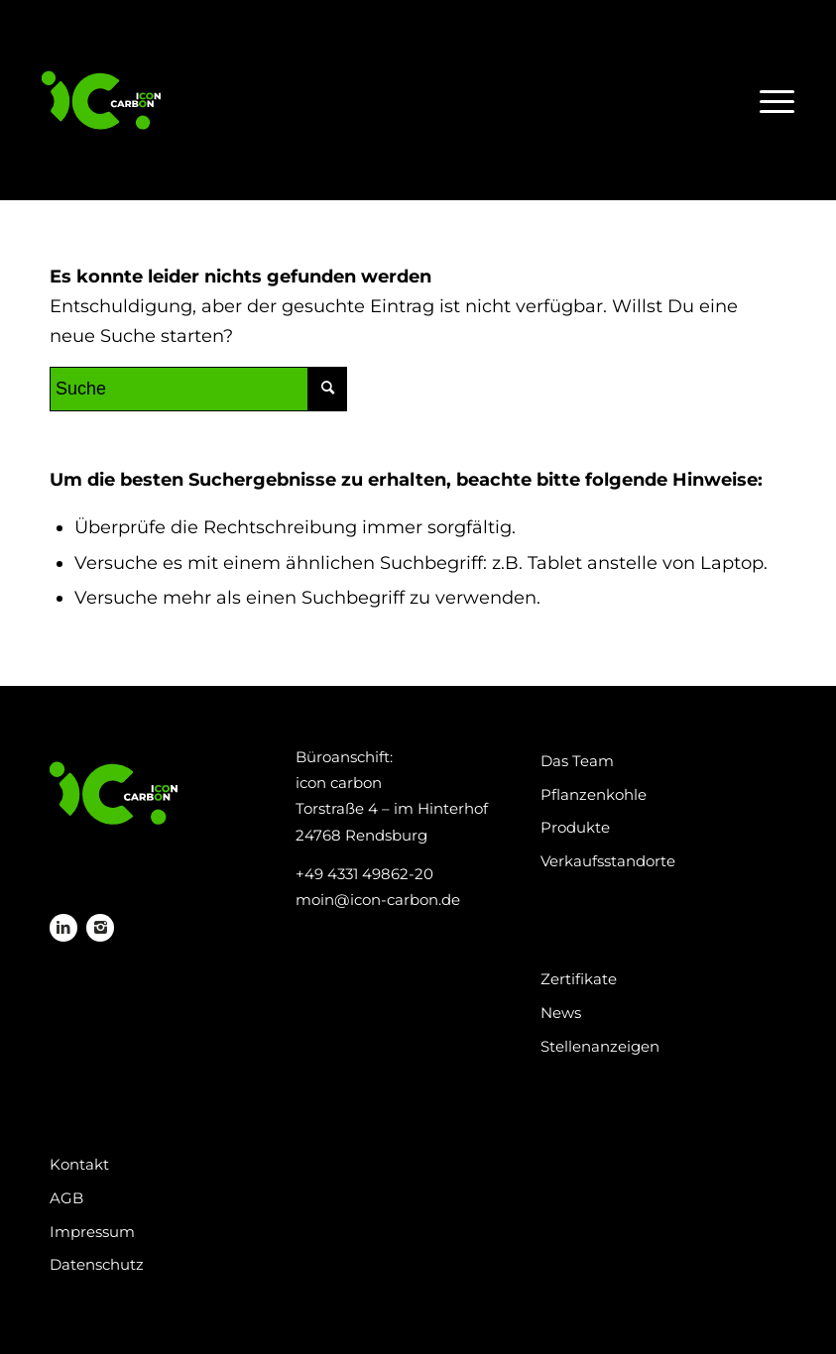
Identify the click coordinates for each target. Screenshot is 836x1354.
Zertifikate (578, 978)
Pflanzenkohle (593, 794)
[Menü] (772, 100)
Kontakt (79, 1164)
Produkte (575, 827)
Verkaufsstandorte (607, 860)
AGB (66, 1197)
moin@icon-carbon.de (378, 899)
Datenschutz (97, 1264)
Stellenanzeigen (599, 1046)
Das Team (577, 760)
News (560, 1012)
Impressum (92, 1231)
